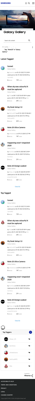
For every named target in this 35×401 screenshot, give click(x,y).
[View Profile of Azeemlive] (12, 72)
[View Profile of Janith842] (10, 77)
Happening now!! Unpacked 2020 (18, 144)
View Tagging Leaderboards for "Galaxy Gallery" (17, 332)
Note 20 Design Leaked (16, 166)
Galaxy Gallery (11, 69)
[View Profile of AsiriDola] (11, 151)
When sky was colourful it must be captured (17, 87)
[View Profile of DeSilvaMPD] (12, 113)
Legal (3, 391)
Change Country (7, 395)
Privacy (3, 388)
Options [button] (29, 47)
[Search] (17, 40)
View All (17, 187)
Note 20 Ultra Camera (16, 127)
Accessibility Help (7, 381)
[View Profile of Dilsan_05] (12, 172)
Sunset (10, 66)
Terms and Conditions (9, 385)
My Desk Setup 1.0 (14, 107)
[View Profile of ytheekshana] (12, 133)
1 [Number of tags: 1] (30, 339)
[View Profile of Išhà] (10, 95)
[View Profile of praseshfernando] (12, 177)
